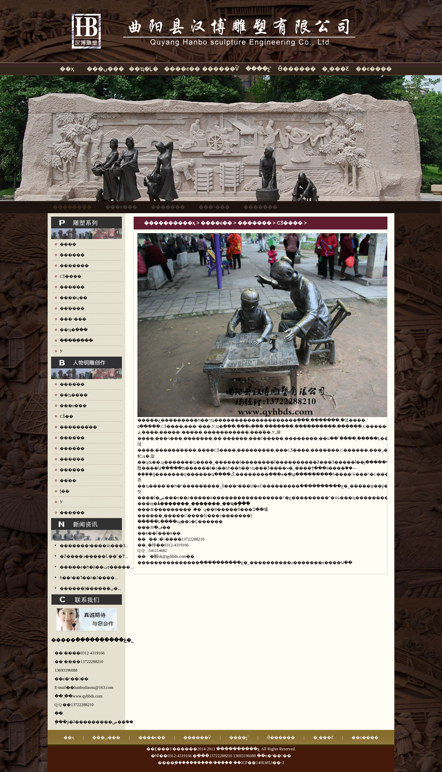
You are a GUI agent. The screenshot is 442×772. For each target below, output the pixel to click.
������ (72, 255)
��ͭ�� (68, 480)
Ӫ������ (297, 69)
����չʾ (258, 69)
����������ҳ (169, 223)
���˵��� (73, 319)
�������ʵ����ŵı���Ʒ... (94, 545)
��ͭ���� (72, 308)
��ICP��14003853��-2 (258, 762)
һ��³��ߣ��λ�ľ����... (89, 577)
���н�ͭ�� (73, 405)
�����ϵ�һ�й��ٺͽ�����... (96, 567)
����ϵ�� (182, 69)
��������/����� (207, 762)
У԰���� (61, 351)
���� (68, 244)
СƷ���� (70, 276)
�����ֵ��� (76, 340)
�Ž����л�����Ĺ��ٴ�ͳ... (94, 556)
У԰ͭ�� (61, 501)
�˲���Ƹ (335, 69)
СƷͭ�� (66, 416)
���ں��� (105, 69)
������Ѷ (220, 69)
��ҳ (67, 69)
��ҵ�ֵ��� (74, 329)
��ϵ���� (374, 69)
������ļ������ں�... (90, 588)
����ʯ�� (73, 297)
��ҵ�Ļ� (143, 69)
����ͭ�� (72, 287)
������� (74, 265)
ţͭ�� (64, 491)
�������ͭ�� (78, 427)
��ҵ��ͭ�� (74, 395)
